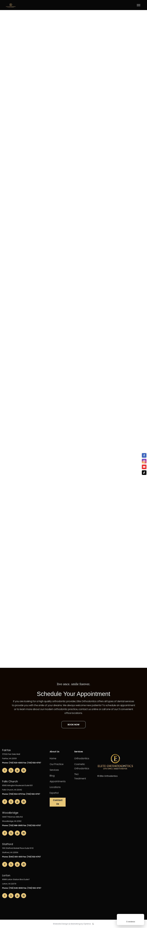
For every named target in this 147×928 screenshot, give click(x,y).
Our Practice (56, 764)
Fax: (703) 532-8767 (32, 763)
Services (54, 770)
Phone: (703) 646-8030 (12, 888)
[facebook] (144, 455)
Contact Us (57, 802)
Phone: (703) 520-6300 (12, 763)
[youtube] (144, 467)
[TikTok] (144, 472)
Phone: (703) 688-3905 (12, 825)
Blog (52, 775)
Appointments (58, 781)
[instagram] (144, 461)
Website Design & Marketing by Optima (72, 924)
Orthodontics (81, 758)
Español (54, 793)
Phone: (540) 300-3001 (12, 857)
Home (53, 758)
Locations (55, 787)
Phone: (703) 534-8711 (12, 794)
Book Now (73, 724)
